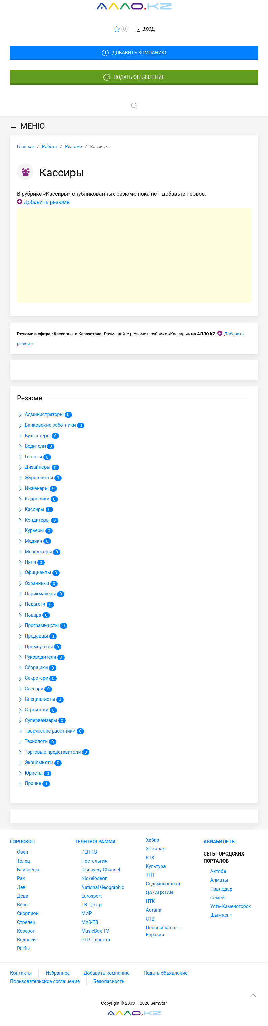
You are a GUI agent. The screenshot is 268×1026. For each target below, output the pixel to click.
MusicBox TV (95, 931)
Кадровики (37, 499)
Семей (217, 897)
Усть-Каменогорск (230, 906)
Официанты (38, 573)
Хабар (152, 840)
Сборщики (36, 667)
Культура (156, 866)
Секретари (37, 678)
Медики (34, 541)
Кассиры (35, 509)
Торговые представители (53, 752)
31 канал (156, 848)
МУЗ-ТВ (89, 922)
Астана (153, 910)
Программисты (42, 625)
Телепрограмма (95, 841)
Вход (145, 29)
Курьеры (35, 531)
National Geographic (102, 887)
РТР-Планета (95, 939)
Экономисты (39, 762)
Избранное (58, 973)
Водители (35, 446)
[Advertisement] (134, 255)
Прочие (33, 784)
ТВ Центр (91, 904)
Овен (22, 852)
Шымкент (221, 915)
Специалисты (40, 699)
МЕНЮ (27, 126)
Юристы (34, 773)
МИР (86, 913)
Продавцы (37, 636)
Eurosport (91, 896)
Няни (31, 562)
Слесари (34, 689)
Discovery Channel (100, 869)
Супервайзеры (41, 720)
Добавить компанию (134, 53)
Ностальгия (94, 861)
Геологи (34, 457)
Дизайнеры (38, 467)
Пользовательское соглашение (45, 981)
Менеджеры (38, 552)
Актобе (218, 871)
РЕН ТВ (89, 852)
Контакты (21, 973)
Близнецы (28, 869)
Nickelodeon (94, 878)
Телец (23, 861)
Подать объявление (134, 77)
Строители (37, 710)
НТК (150, 901)
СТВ (150, 919)
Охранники (37, 583)
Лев (21, 887)
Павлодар (221, 889)
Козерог (26, 931)
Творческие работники (50, 731)
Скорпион (28, 913)
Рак (21, 878)
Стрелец (26, 922)
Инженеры (37, 488)
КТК (150, 857)
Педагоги (35, 604)
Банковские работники (50, 425)
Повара (33, 615)
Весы (22, 904)
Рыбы (23, 948)
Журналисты (39, 478)
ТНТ (150, 875)
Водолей (26, 939)
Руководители (41, 657)
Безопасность (108, 981)
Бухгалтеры (38, 436)
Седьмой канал (163, 884)
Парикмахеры (40, 594)
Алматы (219, 880)
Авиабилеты (220, 841)
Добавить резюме (46, 202)
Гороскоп (22, 841)
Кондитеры (37, 520)
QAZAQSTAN (159, 892)
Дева (22, 896)
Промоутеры (39, 647)
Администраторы (44, 414)
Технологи (36, 742)
